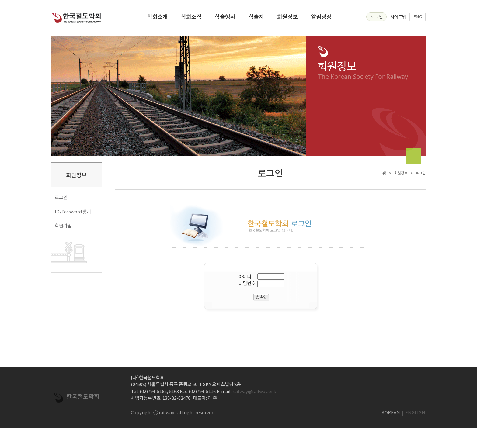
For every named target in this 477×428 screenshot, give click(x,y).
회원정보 (287, 18)
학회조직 (191, 18)
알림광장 (321, 18)
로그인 (61, 197)
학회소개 (157, 18)
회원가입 (63, 225)
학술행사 (225, 18)
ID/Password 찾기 (73, 211)
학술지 (256, 18)
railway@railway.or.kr (255, 391)
